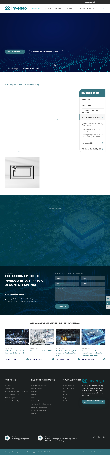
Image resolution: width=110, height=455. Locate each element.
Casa (9, 69)
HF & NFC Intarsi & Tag (31, 69)
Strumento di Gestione (38, 410)
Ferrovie (34, 395)
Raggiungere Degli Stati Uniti (18, 432)
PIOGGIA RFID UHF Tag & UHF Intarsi (90, 111)
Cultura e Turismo (37, 401)
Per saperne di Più (17, 359)
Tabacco (34, 398)
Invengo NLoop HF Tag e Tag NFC (20, 131)
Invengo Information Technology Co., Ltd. (27, 452)
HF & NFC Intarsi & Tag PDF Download (47, 53)
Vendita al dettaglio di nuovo (41, 404)
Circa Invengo (71, 8)
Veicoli (33, 413)
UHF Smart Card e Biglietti (91, 149)
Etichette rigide (87, 143)
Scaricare (66, 401)
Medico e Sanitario (37, 388)
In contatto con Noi (87, 8)
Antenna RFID (86, 106)
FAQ (64, 392)
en (104, 2)
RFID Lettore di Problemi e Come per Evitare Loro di (15, 352)
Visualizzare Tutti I (50, 121)
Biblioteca (34, 392)
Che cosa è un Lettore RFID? (41, 351)
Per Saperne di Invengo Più (93, 402)
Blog (64, 398)
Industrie (48, 8)
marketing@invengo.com (13, 2)
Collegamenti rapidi (72, 380)
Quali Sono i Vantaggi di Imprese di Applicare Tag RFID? (66, 353)
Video (65, 395)
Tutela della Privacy (98, 452)
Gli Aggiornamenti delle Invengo (55, 323)
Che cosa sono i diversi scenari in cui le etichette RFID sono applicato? (92, 353)
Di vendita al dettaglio (38, 385)
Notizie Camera (68, 388)
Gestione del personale (39, 407)
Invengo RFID (36, 8)
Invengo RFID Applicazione (43, 380)
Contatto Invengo (15, 53)
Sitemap (86, 452)
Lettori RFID (86, 100)
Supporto (58, 8)
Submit (61, 306)
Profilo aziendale (68, 385)
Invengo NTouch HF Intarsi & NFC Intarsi (58, 97)
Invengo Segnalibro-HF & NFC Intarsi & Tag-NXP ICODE (58, 164)
